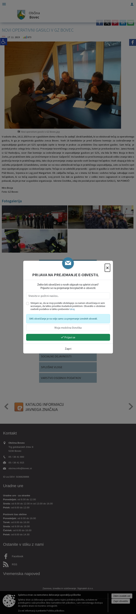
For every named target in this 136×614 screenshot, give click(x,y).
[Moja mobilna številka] (68, 327)
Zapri (68, 348)
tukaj (72, 309)
